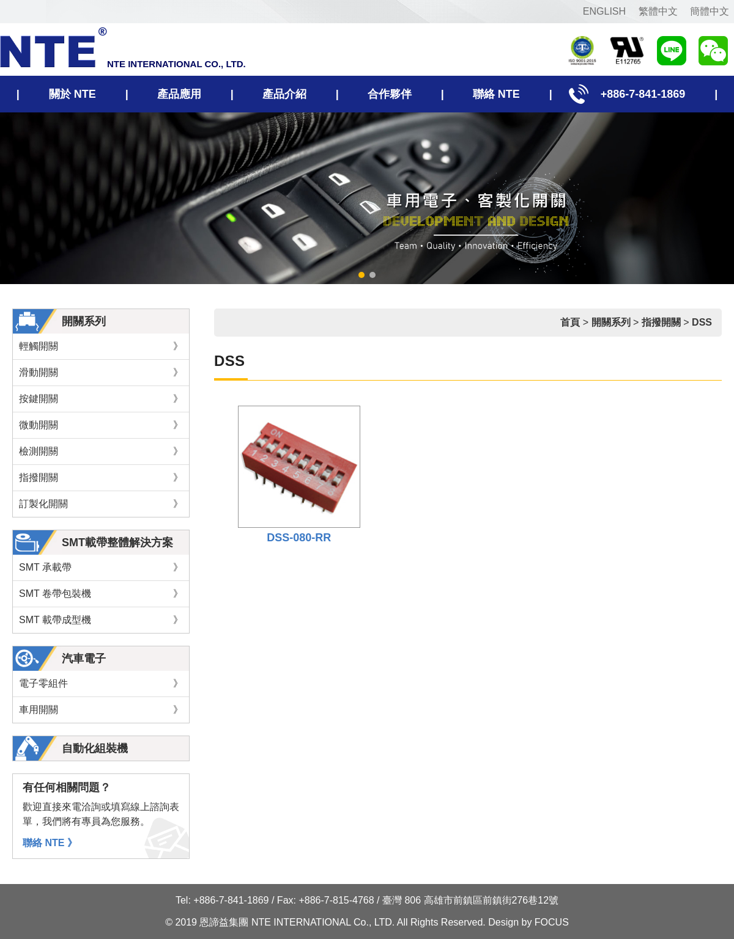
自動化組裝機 (95, 748)
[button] (361, 275)
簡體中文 (709, 11)
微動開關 (101, 425)
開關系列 (84, 321)
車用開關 (101, 710)
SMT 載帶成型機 (101, 620)
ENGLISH (604, 11)
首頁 (570, 322)
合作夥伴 (390, 94)
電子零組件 (101, 683)
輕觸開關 (101, 346)
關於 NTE (72, 94)
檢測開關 (101, 451)
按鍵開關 (101, 399)
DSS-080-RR (299, 538)
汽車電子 (84, 658)
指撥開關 (101, 478)
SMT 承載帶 (101, 567)
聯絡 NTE (496, 94)
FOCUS (552, 922)
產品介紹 (284, 94)
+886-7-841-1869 (637, 94)
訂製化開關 (101, 504)
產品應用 (179, 94)
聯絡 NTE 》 (50, 843)
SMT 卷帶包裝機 (101, 594)
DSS (702, 322)
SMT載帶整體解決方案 (117, 542)
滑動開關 (101, 373)
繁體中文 (658, 11)
